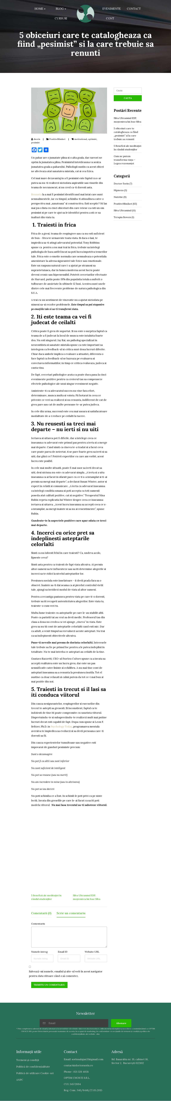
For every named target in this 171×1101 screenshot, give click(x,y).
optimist (92, 139)
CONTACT (134, 8)
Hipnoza (118, 190)
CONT (110, 18)
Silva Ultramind (122, 210)
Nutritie (118, 196)
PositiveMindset (57, 139)
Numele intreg (39, 951)
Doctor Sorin (121, 183)
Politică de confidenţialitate (33, 1066)
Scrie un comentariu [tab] (71, 913)
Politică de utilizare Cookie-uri (35, 1073)
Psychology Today (61, 726)
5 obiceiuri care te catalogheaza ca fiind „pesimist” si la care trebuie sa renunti (126, 134)
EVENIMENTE (111, 8)
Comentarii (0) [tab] (41, 913)
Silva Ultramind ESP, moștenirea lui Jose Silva (127, 120)
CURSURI (61, 18)
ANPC (19, 1079)
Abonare (121, 1023)
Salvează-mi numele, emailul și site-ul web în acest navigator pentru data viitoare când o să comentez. (65, 974)
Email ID (62, 951)
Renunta (36, 194)
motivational (80, 139)
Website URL (92, 951)
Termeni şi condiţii (27, 1060)
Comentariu (38, 923)
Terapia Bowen (122, 217)
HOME (39, 8)
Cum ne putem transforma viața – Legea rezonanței (124, 160)
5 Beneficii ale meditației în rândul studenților (127, 147)
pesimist (35, 143)
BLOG (60, 8)
